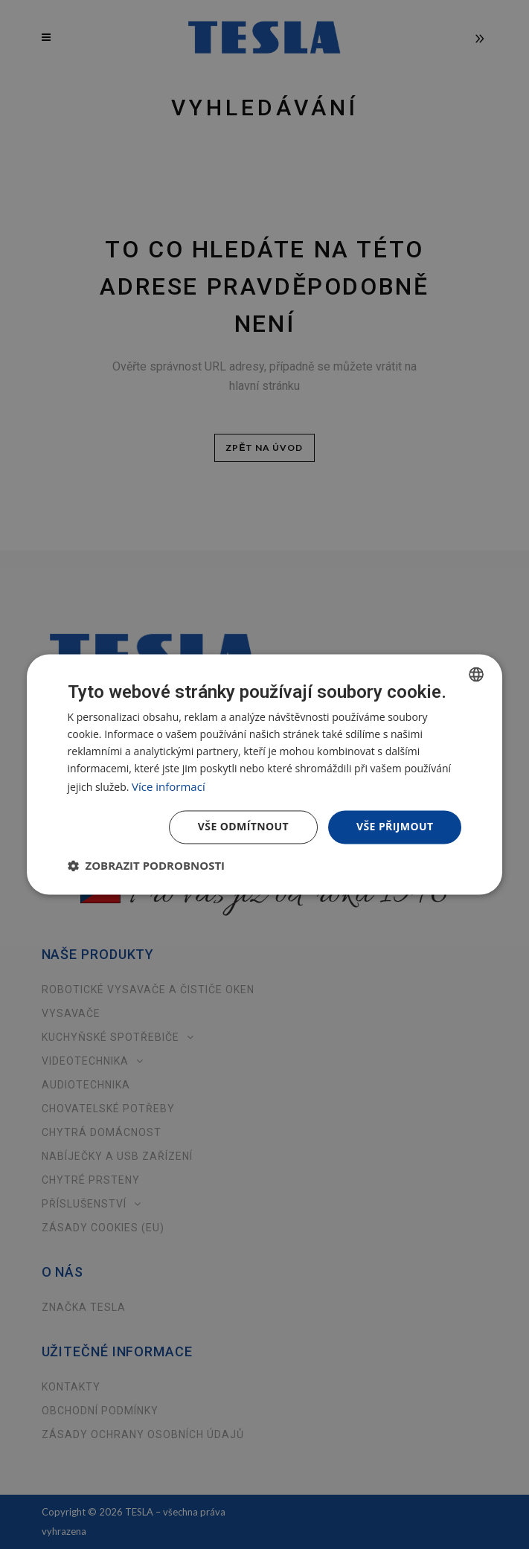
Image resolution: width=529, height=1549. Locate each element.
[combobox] (476, 674)
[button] (146, 866)
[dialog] (265, 774)
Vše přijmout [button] (394, 827)
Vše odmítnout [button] (243, 827)
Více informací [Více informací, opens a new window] (168, 786)
